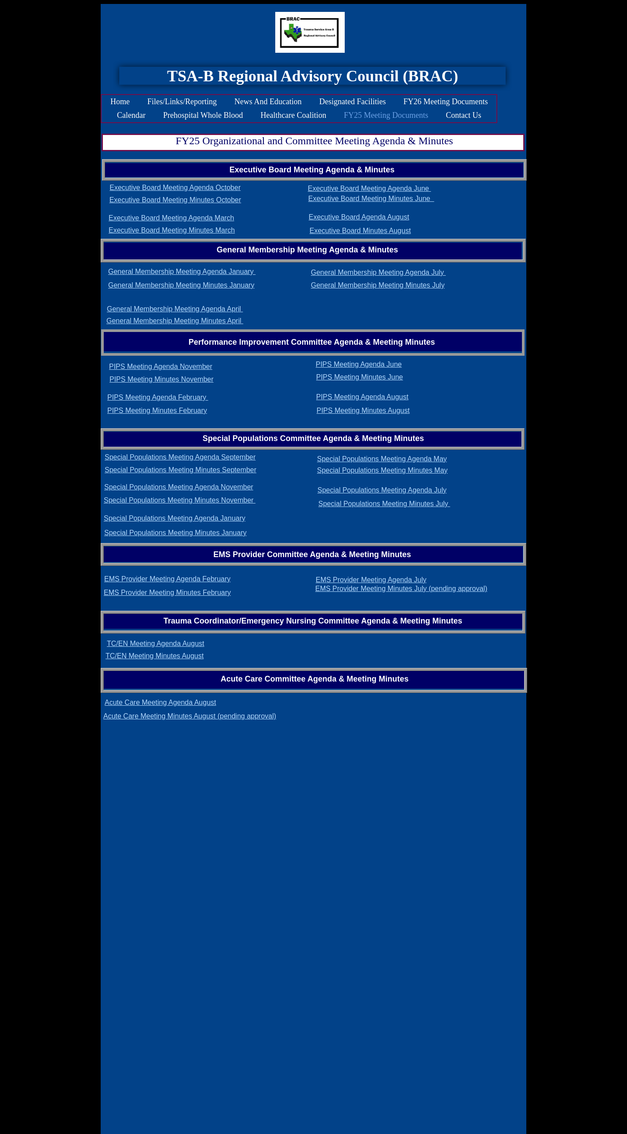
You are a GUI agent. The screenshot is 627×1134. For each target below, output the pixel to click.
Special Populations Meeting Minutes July (384, 503)
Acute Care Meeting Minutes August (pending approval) (189, 716)
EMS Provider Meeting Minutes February (167, 592)
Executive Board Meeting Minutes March (172, 230)
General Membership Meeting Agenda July (378, 272)
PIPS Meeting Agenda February (157, 397)
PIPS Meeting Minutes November (161, 379)
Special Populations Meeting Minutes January (175, 532)
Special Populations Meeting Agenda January (174, 518)
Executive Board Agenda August (359, 217)
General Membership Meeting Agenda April (175, 309)
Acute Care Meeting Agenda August (160, 702)
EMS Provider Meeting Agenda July (371, 579)
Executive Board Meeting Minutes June (371, 198)
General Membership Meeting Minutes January (181, 285)
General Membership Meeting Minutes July (378, 285)
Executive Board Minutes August (360, 230)
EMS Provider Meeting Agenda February (167, 579)
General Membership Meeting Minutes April (174, 321)
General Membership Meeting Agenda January (181, 271)
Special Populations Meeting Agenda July (382, 490)
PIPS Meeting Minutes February (157, 410)
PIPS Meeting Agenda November (160, 366)
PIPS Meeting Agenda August (362, 397)
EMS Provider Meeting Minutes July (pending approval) (401, 588)
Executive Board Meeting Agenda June (369, 188)
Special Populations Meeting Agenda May (382, 459)
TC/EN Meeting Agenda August (155, 643)
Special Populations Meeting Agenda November (178, 487)
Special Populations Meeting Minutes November (179, 500)
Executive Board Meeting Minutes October (175, 200)
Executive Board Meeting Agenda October (175, 187)
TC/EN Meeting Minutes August (155, 656)
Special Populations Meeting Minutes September (180, 470)
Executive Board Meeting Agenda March (171, 218)
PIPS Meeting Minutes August (363, 410)
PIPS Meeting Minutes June (359, 377)
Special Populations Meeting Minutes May (382, 470)
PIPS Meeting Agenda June (359, 364)
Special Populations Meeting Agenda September (180, 457)
